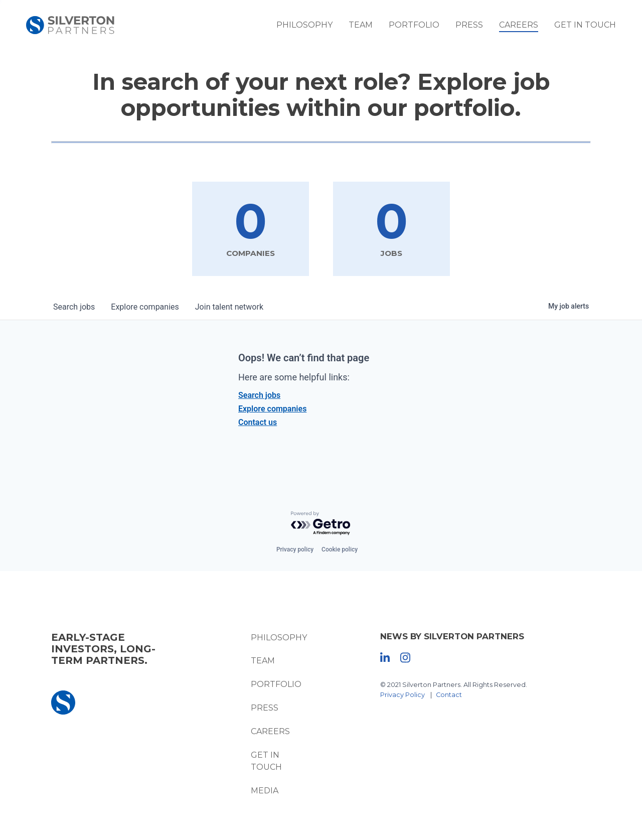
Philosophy (304, 25)
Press (469, 25)
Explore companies (272, 408)
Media (264, 790)
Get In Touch (585, 25)
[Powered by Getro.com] (321, 523)
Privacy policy (294, 549)
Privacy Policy (402, 695)
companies (145, 307)
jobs (74, 307)
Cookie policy (340, 549)
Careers (518, 25)
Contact (449, 695)
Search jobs (259, 395)
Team (361, 25)
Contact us (257, 422)
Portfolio (414, 25)
